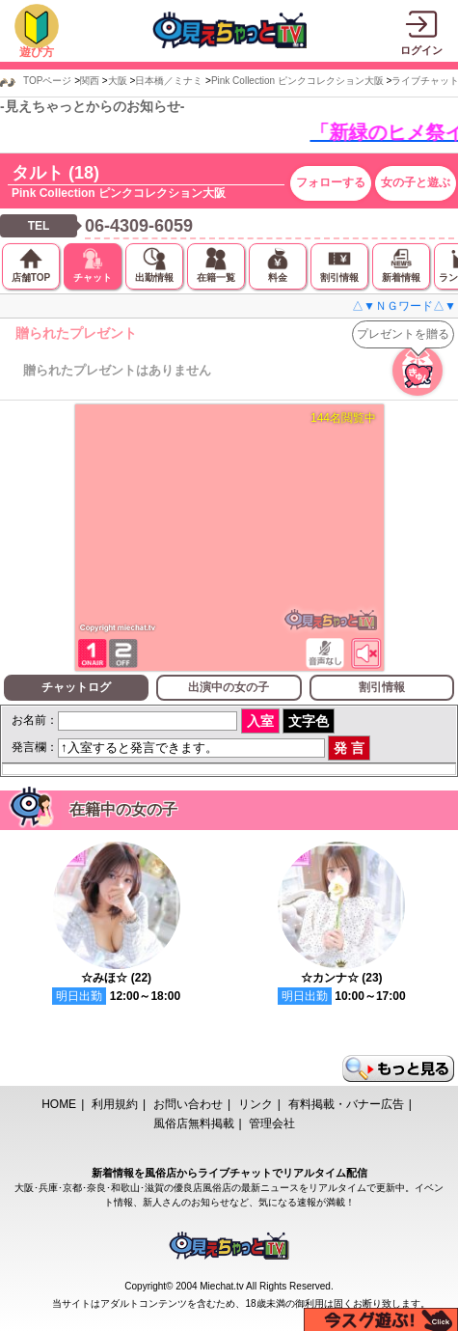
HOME (58, 1104)
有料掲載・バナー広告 (346, 1104)
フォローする (330, 182)
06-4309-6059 (139, 226)
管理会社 (272, 1123)
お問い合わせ (188, 1104)
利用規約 (115, 1104)
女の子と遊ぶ (415, 182)
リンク (255, 1104)
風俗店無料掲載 (193, 1123)
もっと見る (398, 1068)
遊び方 (36, 52)
